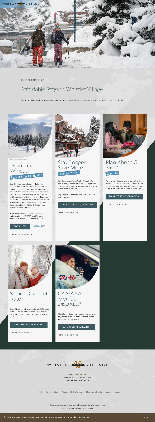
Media (108, 392)
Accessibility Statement (72, 392)
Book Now (20, 226)
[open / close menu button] (149, 3)
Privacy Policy (52, 392)
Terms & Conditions (20, 234)
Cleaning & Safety (94, 392)
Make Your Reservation (124, 196)
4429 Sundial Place (77, 374)
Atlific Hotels (56, 405)
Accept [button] (146, 417)
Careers (118, 392)
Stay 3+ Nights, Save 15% (77, 205)
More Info (39, 226)
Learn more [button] (83, 417)
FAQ (40, 392)
